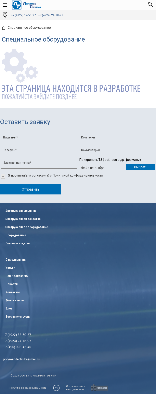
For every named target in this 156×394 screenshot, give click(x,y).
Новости (11, 284)
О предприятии (15, 259)
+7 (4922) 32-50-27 (23, 15)
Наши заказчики (16, 276)
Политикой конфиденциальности (77, 175)
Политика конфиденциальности (28, 387)
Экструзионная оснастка (23, 219)
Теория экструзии (17, 316)
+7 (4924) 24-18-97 (50, 15)
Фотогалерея (15, 300)
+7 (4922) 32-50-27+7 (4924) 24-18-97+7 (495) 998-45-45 (17, 341)
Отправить (30, 189)
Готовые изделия (17, 243)
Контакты (12, 292)
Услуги (10, 267)
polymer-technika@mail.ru (21, 359)
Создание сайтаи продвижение (75, 388)
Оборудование (15, 235)
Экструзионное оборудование (26, 227)
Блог (8, 308)
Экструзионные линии (21, 210)
